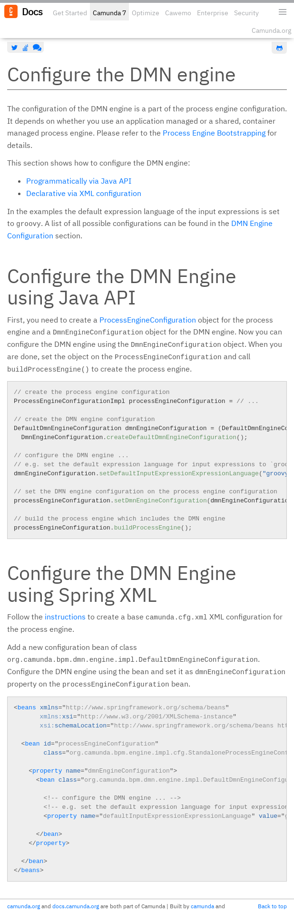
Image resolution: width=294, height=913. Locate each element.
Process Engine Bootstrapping (214, 132)
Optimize (145, 13)
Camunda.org (271, 30)
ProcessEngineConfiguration (147, 319)
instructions (65, 616)
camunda (202, 906)
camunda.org (23, 906)
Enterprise (212, 13)
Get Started (70, 13)
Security (246, 13)
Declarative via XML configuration (83, 193)
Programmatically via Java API (78, 181)
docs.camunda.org (75, 906)
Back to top (272, 906)
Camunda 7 (109, 13)
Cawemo (178, 13)
